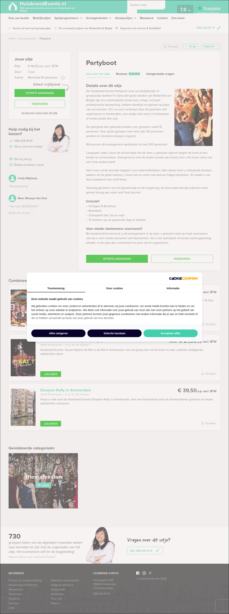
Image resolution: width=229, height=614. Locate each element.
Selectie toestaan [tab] (114, 333)
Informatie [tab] (173, 288)
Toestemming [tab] (56, 288)
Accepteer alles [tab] (171, 333)
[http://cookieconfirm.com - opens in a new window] (183, 278)
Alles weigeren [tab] (58, 333)
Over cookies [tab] (114, 288)
